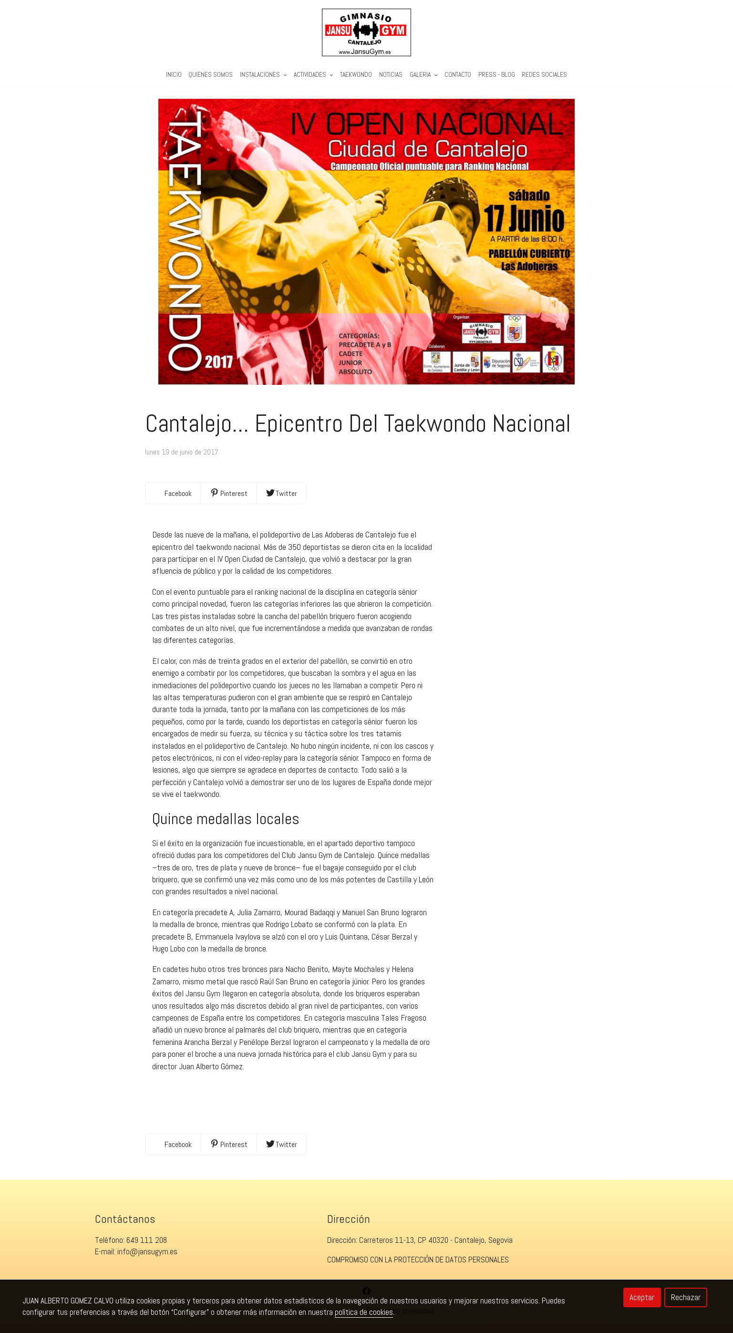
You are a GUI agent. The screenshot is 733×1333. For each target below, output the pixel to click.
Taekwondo (356, 75)
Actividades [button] (313, 75)
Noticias (391, 75)
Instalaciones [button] (263, 75)
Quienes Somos (210, 75)
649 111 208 (146, 1240)
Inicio (174, 75)
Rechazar (686, 1297)
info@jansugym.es (147, 1251)
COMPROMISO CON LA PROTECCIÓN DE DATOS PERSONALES (418, 1259)
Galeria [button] (423, 75)
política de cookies (364, 1312)
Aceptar (642, 1297)
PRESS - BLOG (496, 75)
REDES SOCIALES (544, 75)
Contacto (457, 75)
